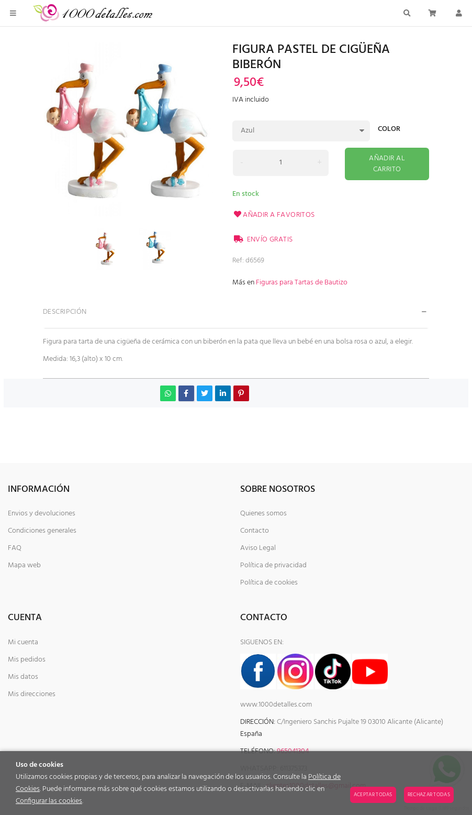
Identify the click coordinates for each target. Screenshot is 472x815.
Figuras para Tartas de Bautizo (301, 283)
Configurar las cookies (49, 801)
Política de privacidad (273, 565)
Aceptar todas (373, 794)
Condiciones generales (42, 531)
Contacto (254, 531)
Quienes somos (263, 514)
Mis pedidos (27, 660)
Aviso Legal (258, 548)
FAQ (14, 548)
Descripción (65, 312)
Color (389, 130)
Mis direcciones (31, 694)
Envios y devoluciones (41, 514)
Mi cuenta (23, 642)
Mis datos (23, 677)
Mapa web (24, 565)
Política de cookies (269, 583)
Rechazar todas (429, 794)
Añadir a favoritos (273, 215)
